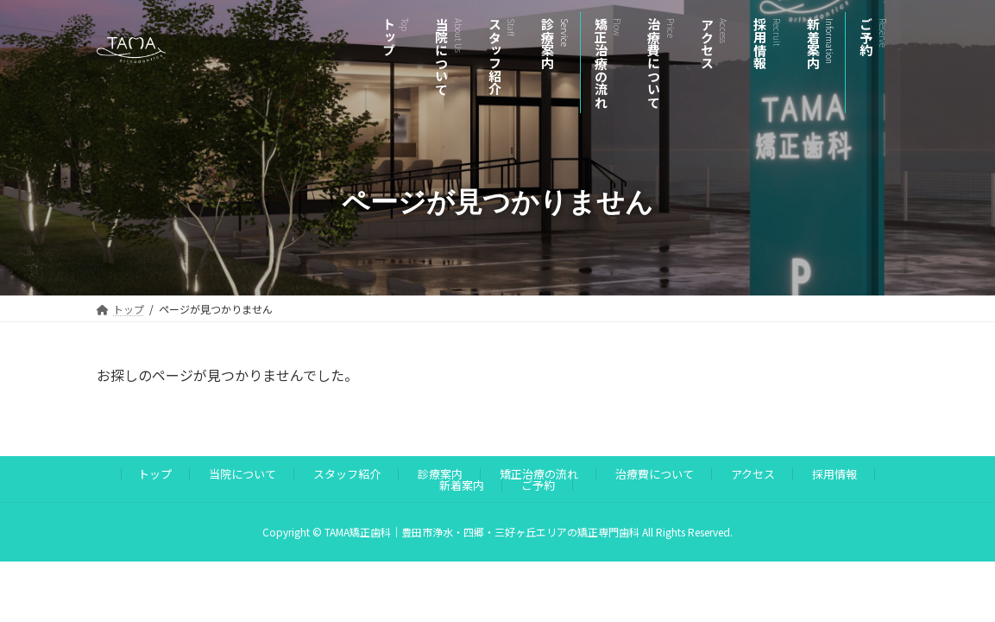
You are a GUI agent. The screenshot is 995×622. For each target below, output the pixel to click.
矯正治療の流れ (539, 474)
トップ (155, 474)
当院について (242, 474)
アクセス (753, 474)
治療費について (654, 474)
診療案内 (440, 474)
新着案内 (461, 485)
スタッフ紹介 (347, 474)
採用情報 (834, 474)
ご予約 (538, 485)
